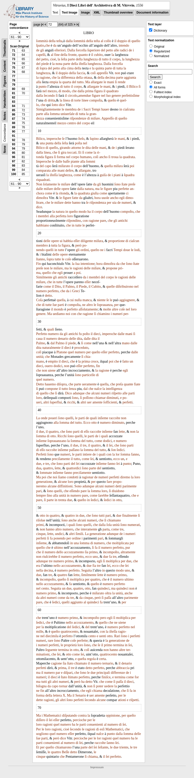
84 (13, 106)
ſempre (41, 495)
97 (13, 161)
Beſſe (65, 752)
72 (13, 55)
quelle (110, 286)
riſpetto (117, 393)
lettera (57, 695)
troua (114, 157)
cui (72, 300)
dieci (97, 334)
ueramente (89, 384)
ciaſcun (134, 241)
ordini (84, 250)
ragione (45, 77)
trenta (62, 500)
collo (107, 41)
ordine (76, 538)
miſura (118, 166)
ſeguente (51, 650)
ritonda (64, 193)
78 (13, 80)
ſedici (120, 450)
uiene (52, 370)
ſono (117, 184)
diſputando (69, 715)
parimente (129, 486)
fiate (137, 384)
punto (42, 86)
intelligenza (114, 389)
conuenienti (95, 724)
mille (40, 631)
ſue (54, 305)
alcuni (95, 393)
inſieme (103, 418)
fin (98, 366)
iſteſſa (83, 64)
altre (115, 309)
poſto (86, 334)
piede (45, 64)
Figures (4, 81)
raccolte (114, 418)
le (105, 82)
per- (126, 314)
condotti (72, 477)
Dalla (71, 50)
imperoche (53, 139)
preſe (132, 184)
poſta (78, 143)
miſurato (64, 166)
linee (85, 100)
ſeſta (64, 59)
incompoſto (111, 552)
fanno (135, 454)
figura (98, 91)
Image (85, 12)
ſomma (55, 114)
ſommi (90, 161)
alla (63, 68)
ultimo (58, 547)
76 (13, 72)
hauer (105, 109)
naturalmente (51, 348)
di (129, 41)
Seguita (86, 570)
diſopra (62, 384)
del (103, 50)
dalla (69, 41)
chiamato (80, 663)
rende (122, 82)
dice (62, 105)
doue (126, 250)
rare (50, 640)
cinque (41, 534)
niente (101, 300)
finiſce (106, 677)
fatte (75, 198)
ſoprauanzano (57, 441)
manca (87, 300)
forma (61, 157)
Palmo (70, 286)
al (102, 41)
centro (71, 123)
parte (71, 59)
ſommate (46, 473)
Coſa (39, 300)
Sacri (87, 109)
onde (44, 418)
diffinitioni (65, 486)
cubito (98, 55)
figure (96, 95)
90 (13, 131)
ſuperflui (56, 402)
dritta (51, 100)
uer (89, 402)
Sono (78, 486)
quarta (66, 82)
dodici (58, 366)
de (38, 50)
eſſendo (75, 491)
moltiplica (113, 561)
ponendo (60, 538)
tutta (119, 68)
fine (57, 55)
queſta (82, 659)
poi (132, 166)
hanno (76, 202)
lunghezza (91, 59)
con (85, 221)
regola (91, 659)
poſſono (88, 398)
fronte (72, 55)
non (117, 73)
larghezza (65, 175)
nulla (78, 300)
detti (119, 486)
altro (89, 305)
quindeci (104, 588)
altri (46, 402)
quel (71, 352)
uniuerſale (67, 114)
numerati (134, 525)
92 (13, 140)
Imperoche (43, 161)
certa (102, 659)
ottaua (88, 77)
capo (48, 166)
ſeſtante (103, 747)
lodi (137, 250)
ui (61, 241)
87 (13, 119)
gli (42, 50)
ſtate (125, 184)
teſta (59, 41)
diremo (125, 477)
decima (110, 77)
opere (65, 189)
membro (42, 245)
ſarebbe (103, 495)
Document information (152, 12)
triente (123, 747)
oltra (108, 593)
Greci (76, 291)
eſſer (77, 241)
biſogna (41, 686)
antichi (123, 221)
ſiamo (62, 477)
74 (13, 63)
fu (80, 334)
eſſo (86, 431)
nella (39, 570)
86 (13, 114)
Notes (4, 116)
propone (112, 268)
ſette (122, 431)
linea (66, 100)
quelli (50, 250)
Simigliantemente (48, 109)
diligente (87, 241)
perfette (123, 189)
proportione (116, 241)
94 (13, 148)
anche (72, 520)
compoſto (127, 211)
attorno (76, 148)
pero (103, 618)
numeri (127, 202)
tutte (78, 225)
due (41, 431)
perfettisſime (131, 95)
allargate (97, 82)
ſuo (108, 95)
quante (128, 384)
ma (97, 189)
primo (93, 552)
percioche (79, 720)
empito (53, 361)
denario (63, 339)
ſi (116, 82)
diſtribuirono (125, 286)
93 (13, 144)
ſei (110, 445)
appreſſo (102, 73)
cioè (53, 59)
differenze (118, 673)
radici (124, 50)
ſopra (43, 68)
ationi (122, 700)
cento (45, 588)
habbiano (42, 225)
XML (97, 12)
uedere (109, 686)
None (4, 149)
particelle (88, 375)
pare (103, 221)
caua (39, 339)
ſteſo (81, 139)
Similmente (44, 277)
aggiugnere (127, 300)
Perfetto (41, 334)
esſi (102, 729)
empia (54, 82)
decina (48, 570)
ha (89, 211)
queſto (112, 100)
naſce (98, 389)
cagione (56, 663)
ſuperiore (93, 50)
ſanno (110, 743)
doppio (122, 41)
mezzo (52, 91)
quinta (99, 68)
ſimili (79, 534)
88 (13, 123)
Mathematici (52, 715)
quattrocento (69, 631)
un (131, 361)
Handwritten (4, 99)
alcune (62, 482)
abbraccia (123, 668)
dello (59, 552)
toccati (71, 152)
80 (13, 89)
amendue (84, 95)
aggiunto (76, 602)
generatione (44, 482)
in (120, 109)
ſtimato (73, 677)
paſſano (74, 450)
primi (40, 525)
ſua (77, 264)
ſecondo (49, 95)
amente (97, 402)
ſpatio (40, 45)
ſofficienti (110, 402)
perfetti (127, 402)
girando (65, 148)
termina (118, 645)
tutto (105, 59)
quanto (83, 55)
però (78, 245)
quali (50, 329)
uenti (102, 636)
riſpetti (133, 700)
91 (13, 136)
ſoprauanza (104, 305)
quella (108, 166)
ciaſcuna (129, 109)
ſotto (55, 105)
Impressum (97, 767)
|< (42, 24)
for (137, 677)
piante (75, 161)
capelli (41, 55)
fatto (125, 361)
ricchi (71, 402)
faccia (81, 73)
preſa (119, 384)
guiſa (103, 175)
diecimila (52, 636)
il (115, 41)
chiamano (114, 520)
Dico (68, 393)
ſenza (72, 389)
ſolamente (50, 184)
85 (13, 110)
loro (70, 216)
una (42, 143)
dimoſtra (42, 198)
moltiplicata (120, 543)
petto (109, 50)
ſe (63, 139)
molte (107, 309)
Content (4, 66)
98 (13, 165)
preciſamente (61, 459)
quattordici (73, 468)
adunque (78, 393)
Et (79, 152)
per (109, 202)
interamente (89, 529)
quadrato (112, 91)
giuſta (95, 193)
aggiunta (130, 77)
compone (51, 389)
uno (95, 557)
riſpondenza (98, 202)
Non (39, 184)
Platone (61, 352)
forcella (81, 50)
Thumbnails (4, 48)
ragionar (88, 477)
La (38, 418)
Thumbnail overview (118, 12)
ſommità (42, 41)
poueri (53, 418)
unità (39, 357)
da (54, 45)
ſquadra (129, 175)
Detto (40, 384)
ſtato (70, 663)
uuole (105, 198)
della (52, 41)
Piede (83, 286)
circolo (73, 95)
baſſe (66, 161)
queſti (66, 602)
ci (127, 193)
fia (94, 566)
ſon (113, 450)
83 (13, 101)
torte (77, 100)
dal (52, 343)
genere (116, 95)
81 (13, 93)
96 (13, 157)
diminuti (112, 398)
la (113, 55)
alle (116, 50)
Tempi (96, 109)
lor (118, 454)
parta (106, 529)
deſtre (70, 170)
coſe (68, 259)
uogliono (42, 734)
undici (59, 534)
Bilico (133, 86)
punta (50, 143)
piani (117, 175)
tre (84, 445)
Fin (38, 264)
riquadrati (43, 180)
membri (43, 216)
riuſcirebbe (50, 557)
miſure (95, 118)
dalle (59, 161)
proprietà (70, 645)
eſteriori (60, 50)
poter (99, 686)
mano (126, 343)
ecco (116, 459)
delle (95, 148)
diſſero (41, 720)
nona (59, 64)
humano (85, 157)
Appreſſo (108, 118)
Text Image (69, 12)
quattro (53, 431)
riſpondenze (78, 118)
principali (103, 673)
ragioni (78, 268)
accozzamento (74, 552)
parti (61, 305)
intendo (124, 45)
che (47, 45)
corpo (116, 59)
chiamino (103, 314)
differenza (68, 77)
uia (114, 202)
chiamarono (63, 747)
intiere (87, 454)
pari (39, 491)
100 (13, 174)
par (58, 673)
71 (13, 50)
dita (88, 148)
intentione (87, 264)
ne (102, 250)
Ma (87, 82)
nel (44, 91)
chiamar (100, 398)
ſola (109, 525)
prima (89, 91)
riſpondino (73, 221)
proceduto (81, 348)
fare (109, 482)
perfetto (53, 291)
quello (136, 41)
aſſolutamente (88, 309)
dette (67, 202)
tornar (63, 686)
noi (68, 314)
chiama (97, 691)
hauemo (50, 384)
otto (94, 422)
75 (13, 67)
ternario (107, 663)
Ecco (87, 422)
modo (66, 91)
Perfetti (41, 454)
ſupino (94, 139)
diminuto (118, 422)
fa (51, 538)
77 (13, 76)
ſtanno (40, 259)
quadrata (129, 157)
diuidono (118, 491)
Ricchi (62, 436)
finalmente (129, 515)
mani (110, 82)
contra (82, 715)
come (89, 152)
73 (13, 59)
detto (48, 295)
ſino (49, 495)
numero (41, 291)
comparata (43, 170)
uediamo (59, 314)
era (38, 566)
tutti (102, 515)
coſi (93, 73)
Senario (80, 695)
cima (70, 68)
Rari (117, 636)
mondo (59, 309)
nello (57, 566)
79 (13, 84)
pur (127, 547)
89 (13, 127)
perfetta (61, 216)
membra (70, 109)
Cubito (96, 286)
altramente (127, 552)
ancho (103, 157)
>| (77, 24)
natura (89, 189)
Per (38, 729)
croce (94, 361)
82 (13, 97)
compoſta (95, 100)
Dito (58, 286)
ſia (86, 552)
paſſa (107, 598)
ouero (49, 366)
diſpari (68, 673)
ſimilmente (88, 575)
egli (121, 198)
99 (13, 170)
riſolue (41, 520)
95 (13, 153)
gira (63, 152)
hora (97, 198)
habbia (67, 241)
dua (38, 468)
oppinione (113, 715)
